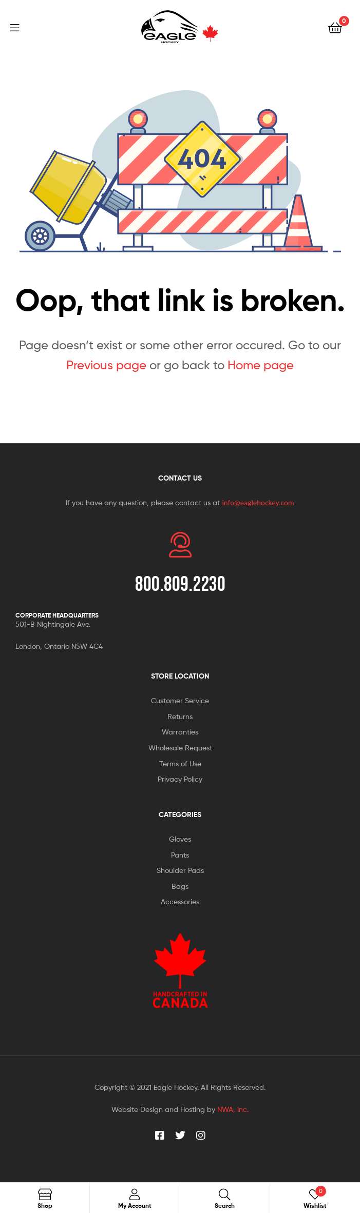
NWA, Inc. (233, 1109)
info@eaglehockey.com (258, 502)
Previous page (106, 364)
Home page (261, 364)
